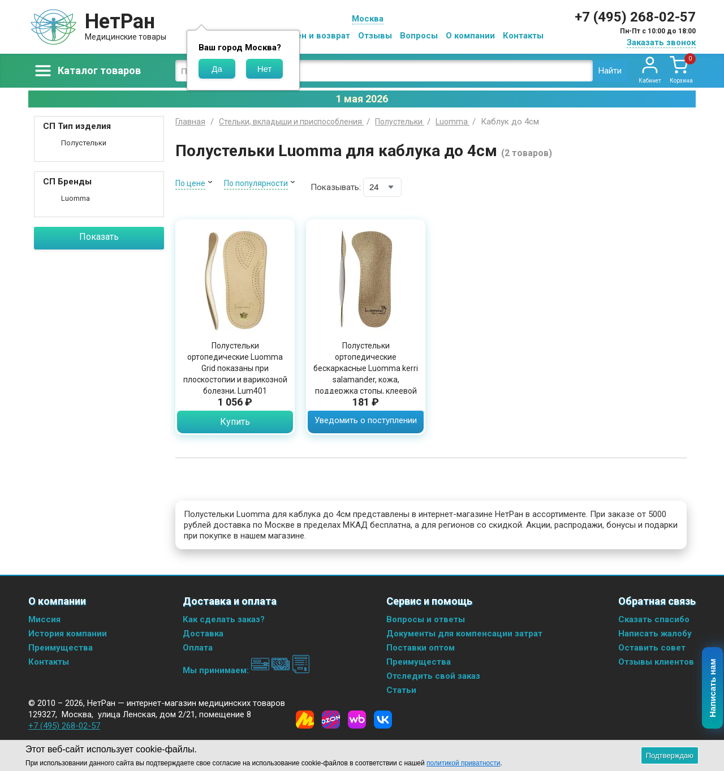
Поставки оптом (420, 648)
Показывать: (336, 187)
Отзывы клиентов (656, 662)
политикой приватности (463, 763)
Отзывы (375, 36)
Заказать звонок (661, 42)
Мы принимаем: (246, 670)
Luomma (75, 198)
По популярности (256, 183)
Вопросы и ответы (425, 619)
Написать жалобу (655, 633)
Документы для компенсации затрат (464, 633)
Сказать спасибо (653, 619)
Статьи (401, 690)
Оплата (198, 648)
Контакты (523, 36)
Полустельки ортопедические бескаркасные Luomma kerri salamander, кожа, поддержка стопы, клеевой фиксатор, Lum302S (365, 374)
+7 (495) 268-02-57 (635, 17)
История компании (67, 633)
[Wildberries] (357, 719)
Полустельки (83, 143)
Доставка (203, 633)
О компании (470, 36)
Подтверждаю (669, 755)
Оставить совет (652, 648)
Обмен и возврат (314, 36)
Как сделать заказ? (224, 619)
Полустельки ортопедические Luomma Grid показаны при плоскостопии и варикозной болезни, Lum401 (235, 368)
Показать (99, 236)
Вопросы (419, 36)
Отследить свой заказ (433, 676)
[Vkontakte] (383, 719)
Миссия (44, 619)
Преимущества (60, 648)
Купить (235, 421)
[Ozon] (331, 719)
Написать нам (713, 688)
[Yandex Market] (305, 719)
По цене (190, 183)
